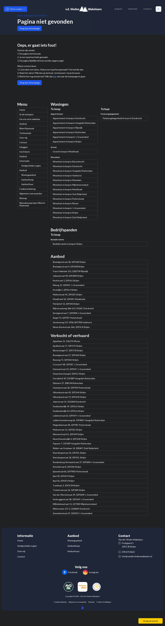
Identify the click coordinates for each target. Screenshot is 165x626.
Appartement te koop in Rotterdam (69, 132)
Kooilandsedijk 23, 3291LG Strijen (68, 411)
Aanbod (23, 123)
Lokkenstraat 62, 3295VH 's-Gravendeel (72, 415)
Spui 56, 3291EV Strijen (63, 480)
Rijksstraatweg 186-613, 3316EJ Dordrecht (73, 308)
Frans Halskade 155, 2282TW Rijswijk (70, 271)
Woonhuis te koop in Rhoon (65, 203)
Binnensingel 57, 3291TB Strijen (68, 350)
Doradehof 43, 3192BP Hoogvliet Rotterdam (74, 378)
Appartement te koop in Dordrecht (69, 118)
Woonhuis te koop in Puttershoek (68, 198)
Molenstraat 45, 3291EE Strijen (67, 294)
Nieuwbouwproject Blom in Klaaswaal (32, 204)
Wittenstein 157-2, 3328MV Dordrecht (71, 508)
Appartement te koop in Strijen (67, 141)
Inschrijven (24, 151)
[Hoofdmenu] (158, 9)
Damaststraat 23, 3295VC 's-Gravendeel (72, 369)
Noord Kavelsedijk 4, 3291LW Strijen (70, 439)
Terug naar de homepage (29, 28)
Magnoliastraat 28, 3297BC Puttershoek (72, 425)
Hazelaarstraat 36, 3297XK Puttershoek (72, 387)
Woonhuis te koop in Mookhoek (67, 189)
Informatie (24, 161)
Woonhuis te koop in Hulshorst (67, 175)
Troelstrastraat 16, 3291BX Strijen (69, 490)
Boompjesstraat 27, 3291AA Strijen (69, 355)
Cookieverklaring (27, 189)
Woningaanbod (28, 175)
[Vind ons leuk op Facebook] (70, 572)
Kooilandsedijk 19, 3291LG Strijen (68, 406)
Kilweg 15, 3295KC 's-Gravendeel (68, 285)
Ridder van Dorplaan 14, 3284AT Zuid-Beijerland (75, 448)
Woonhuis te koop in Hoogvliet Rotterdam (72, 170)
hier (55, 76)
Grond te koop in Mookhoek (66, 151)
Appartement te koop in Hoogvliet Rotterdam (74, 123)
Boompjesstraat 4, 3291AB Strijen (68, 266)
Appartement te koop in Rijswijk (67, 127)
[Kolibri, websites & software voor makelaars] (82, 607)
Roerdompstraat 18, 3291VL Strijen (69, 457)
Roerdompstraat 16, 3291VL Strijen (69, 452)
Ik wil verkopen (26, 114)
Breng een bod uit (150, 621)
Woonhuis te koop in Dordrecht (67, 166)
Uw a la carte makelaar (29, 119)
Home (22, 109)
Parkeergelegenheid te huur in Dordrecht (122, 118)
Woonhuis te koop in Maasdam (67, 180)
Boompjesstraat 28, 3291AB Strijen (69, 262)
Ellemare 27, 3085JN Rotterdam (68, 383)
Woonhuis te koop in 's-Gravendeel (69, 208)
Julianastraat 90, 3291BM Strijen (68, 275)
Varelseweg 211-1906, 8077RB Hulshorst (72, 322)
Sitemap (23, 198)
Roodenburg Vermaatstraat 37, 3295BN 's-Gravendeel (78, 462)
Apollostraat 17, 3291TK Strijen (67, 346)
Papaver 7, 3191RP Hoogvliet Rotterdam (72, 443)
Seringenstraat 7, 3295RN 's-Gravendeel (72, 313)
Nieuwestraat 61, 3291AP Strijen (68, 434)
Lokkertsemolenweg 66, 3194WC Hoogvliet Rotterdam (79, 420)
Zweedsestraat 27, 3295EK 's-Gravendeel (72, 513)
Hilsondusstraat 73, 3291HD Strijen (69, 397)
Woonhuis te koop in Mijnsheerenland (70, 184)
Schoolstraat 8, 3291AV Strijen (67, 466)
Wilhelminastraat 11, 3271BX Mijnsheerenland (75, 504)
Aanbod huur (27, 184)
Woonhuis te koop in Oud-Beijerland (70, 194)
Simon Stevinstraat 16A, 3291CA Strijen (71, 327)
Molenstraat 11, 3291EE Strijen (67, 429)
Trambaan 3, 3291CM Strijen (66, 485)
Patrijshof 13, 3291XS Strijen (66, 303)
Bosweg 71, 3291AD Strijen (66, 360)
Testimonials (25, 133)
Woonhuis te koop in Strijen (65, 212)
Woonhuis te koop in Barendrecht (68, 161)
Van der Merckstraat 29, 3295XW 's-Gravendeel (75, 494)
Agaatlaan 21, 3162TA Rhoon (66, 341)
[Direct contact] (15, 9)
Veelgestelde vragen (31, 165)
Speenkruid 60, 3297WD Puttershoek (70, 471)
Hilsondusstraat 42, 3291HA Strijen (69, 392)
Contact (23, 142)
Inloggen (23, 147)
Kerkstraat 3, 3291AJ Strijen (66, 280)
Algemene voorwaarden (30, 193)
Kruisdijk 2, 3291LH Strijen (65, 289)
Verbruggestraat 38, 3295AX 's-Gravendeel (73, 499)
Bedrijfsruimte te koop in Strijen (67, 244)
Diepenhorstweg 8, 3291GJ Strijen (69, 373)
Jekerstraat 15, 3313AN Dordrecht (69, 401)
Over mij (23, 137)
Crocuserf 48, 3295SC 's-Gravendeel (70, 364)
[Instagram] (91, 572)
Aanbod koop (27, 179)
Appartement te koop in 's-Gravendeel (71, 137)
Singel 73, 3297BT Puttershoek (67, 317)
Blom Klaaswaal (26, 128)
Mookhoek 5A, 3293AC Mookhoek (69, 299)
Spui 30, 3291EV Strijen (63, 476)
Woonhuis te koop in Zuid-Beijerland (70, 217)
